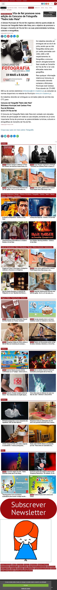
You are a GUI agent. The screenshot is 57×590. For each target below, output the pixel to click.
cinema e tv (37, 7)
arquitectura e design (12, 7)
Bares (14, 565)
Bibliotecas (33, 565)
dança (46, 7)
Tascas (30, 247)
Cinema (42, 194)
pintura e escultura (22, 7)
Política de (25, 588)
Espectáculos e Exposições (42, 568)
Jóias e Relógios (28, 568)
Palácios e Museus (43, 565)
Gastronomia (48, 247)
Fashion (4, 399)
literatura (3, 9)
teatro (42, 7)
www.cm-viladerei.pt (43, 93)
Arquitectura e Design (13, 194)
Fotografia (35, 194)
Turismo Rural (15, 298)
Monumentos (5, 566)
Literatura (10, 196)
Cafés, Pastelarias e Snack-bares (37, 566)
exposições (9, 9)
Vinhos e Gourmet (38, 247)
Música (3, 196)
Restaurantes (11, 247)
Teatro (47, 194)
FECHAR (26, 585)
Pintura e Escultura (26, 194)
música (50, 7)
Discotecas (20, 565)
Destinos (24, 298)
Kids (3, 450)
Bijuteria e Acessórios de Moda (23, 570)
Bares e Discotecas (21, 247)
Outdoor (4, 349)
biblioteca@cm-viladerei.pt (33, 91)
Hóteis (8, 298)
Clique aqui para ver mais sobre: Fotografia (17, 130)
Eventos (4, 143)
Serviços (13, 568)
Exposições (17, 196)
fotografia (31, 7)
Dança (52, 194)
